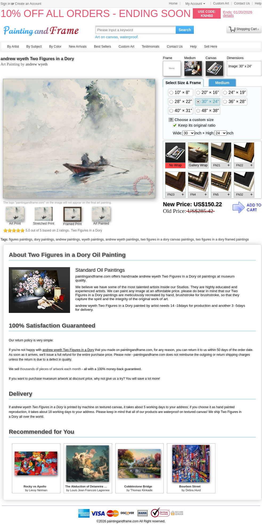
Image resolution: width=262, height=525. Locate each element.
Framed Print (72, 224)
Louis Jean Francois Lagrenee (89, 490)
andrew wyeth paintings (122, 239)
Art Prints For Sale (42, 29)
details (228, 15)
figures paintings (20, 239)
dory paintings (44, 239)
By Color (55, 46)
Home (173, 3)
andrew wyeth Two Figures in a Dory (37, 58)
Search (185, 30)
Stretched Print (43, 223)
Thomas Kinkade (141, 490)
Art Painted (101, 223)
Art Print (15, 223)
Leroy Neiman (38, 490)
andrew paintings (68, 239)
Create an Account (28, 4)
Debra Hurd (193, 490)
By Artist (13, 46)
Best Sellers (102, 46)
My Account (195, 4)
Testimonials (150, 46)
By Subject (34, 46)
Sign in (5, 4)
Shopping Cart (246, 29)
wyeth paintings (93, 239)
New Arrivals (78, 46)
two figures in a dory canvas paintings (167, 239)
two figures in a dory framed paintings (222, 239)
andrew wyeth (37, 64)
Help (258, 3)
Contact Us (242, 3)
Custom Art (221, 3)
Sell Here (210, 46)
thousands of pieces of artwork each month (50, 369)
